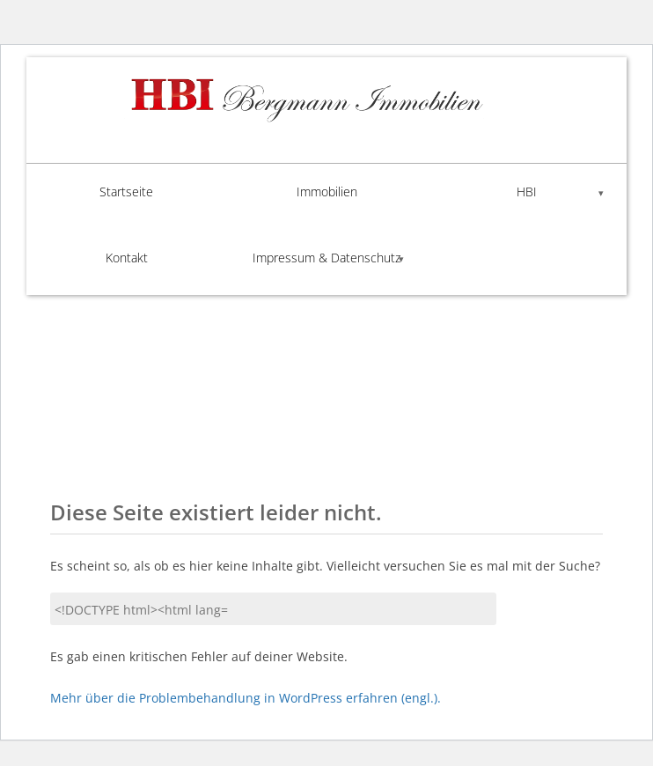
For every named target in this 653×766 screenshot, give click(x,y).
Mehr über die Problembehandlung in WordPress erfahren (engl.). (245, 697)
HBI (527, 191)
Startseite (126, 191)
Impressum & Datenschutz (326, 257)
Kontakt (127, 257)
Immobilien (327, 191)
